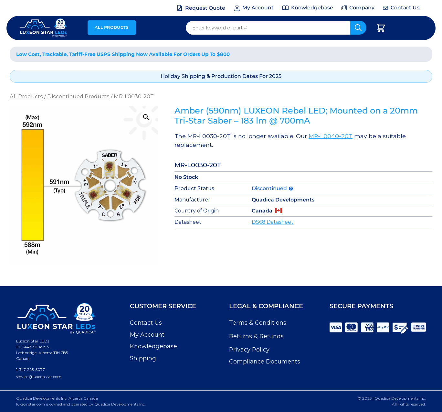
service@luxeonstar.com (38, 376)
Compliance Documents (264, 361)
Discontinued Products (78, 96)
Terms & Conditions (257, 322)
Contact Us (146, 322)
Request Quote (205, 8)
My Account (147, 334)
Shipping (143, 358)
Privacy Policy (249, 349)
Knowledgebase (153, 346)
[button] (146, 117)
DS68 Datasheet (272, 222)
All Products (112, 27)
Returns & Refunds (256, 336)
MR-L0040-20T (331, 136)
